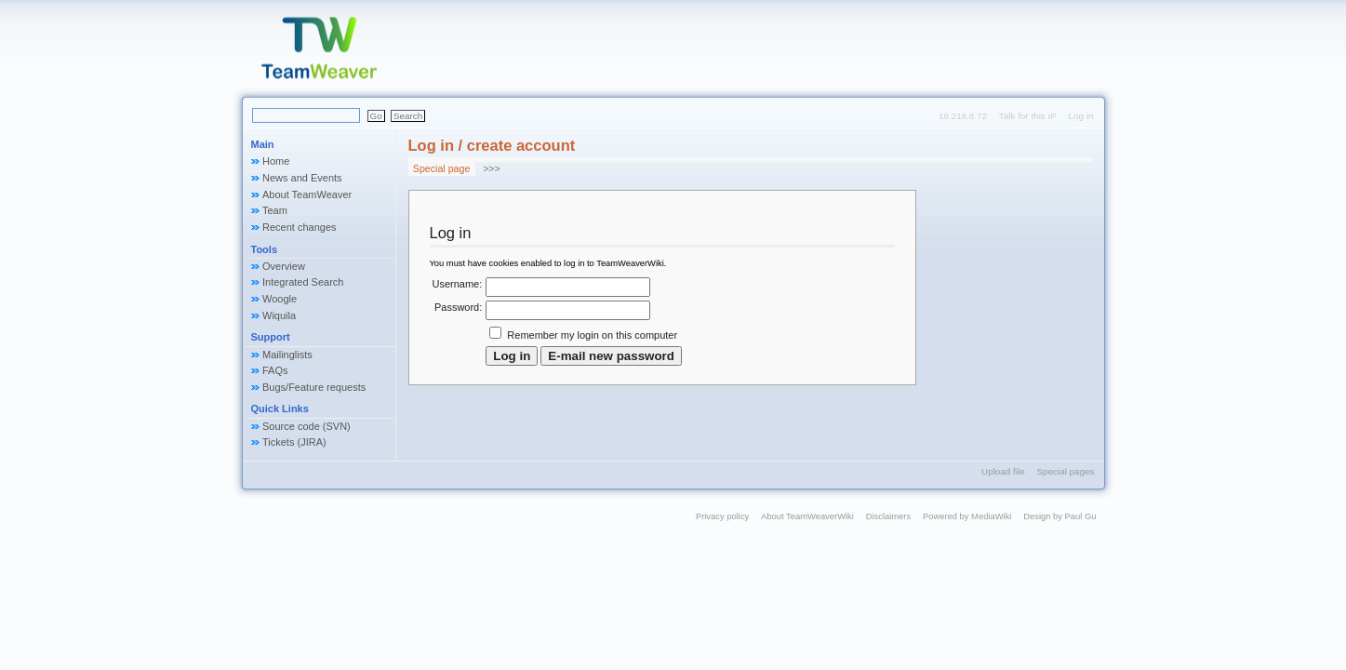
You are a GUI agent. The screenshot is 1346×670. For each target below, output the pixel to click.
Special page (442, 168)
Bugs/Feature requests (314, 387)
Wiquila (279, 315)
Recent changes (299, 227)
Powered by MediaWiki (967, 516)
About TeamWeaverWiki (807, 516)
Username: (458, 283)
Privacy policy (722, 516)
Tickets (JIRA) (294, 442)
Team (274, 210)
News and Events (302, 177)
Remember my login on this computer (592, 335)
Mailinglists (287, 354)
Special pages (1065, 471)
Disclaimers (889, 516)
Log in (1081, 116)
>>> (491, 168)
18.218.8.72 (963, 116)
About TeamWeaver (307, 194)
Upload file (1003, 471)
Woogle (279, 298)
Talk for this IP (1028, 116)
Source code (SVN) (306, 426)
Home (275, 161)
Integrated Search (302, 282)
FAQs (275, 370)
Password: (458, 307)
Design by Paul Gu (1059, 516)
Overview (283, 266)
